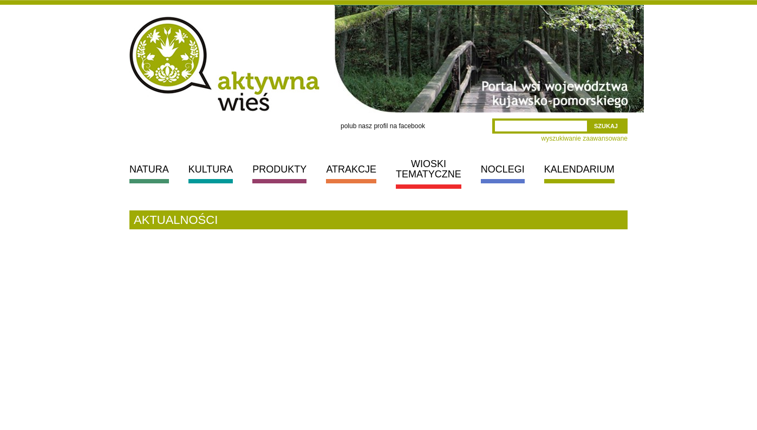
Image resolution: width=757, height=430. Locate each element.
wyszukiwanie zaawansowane (584, 138)
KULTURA (210, 169)
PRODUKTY (279, 169)
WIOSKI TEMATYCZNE (428, 169)
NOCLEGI (503, 169)
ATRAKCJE (351, 169)
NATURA (149, 169)
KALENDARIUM (579, 169)
